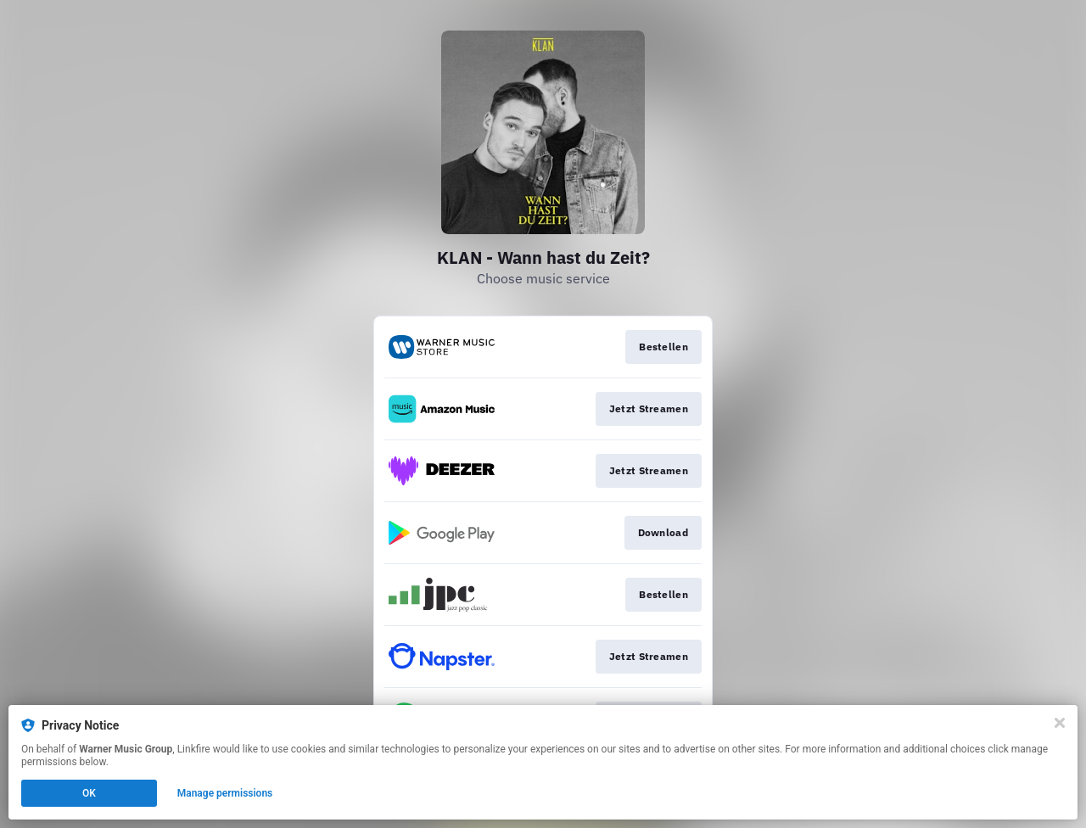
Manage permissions (225, 793)
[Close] (1059, 722)
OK (89, 793)
